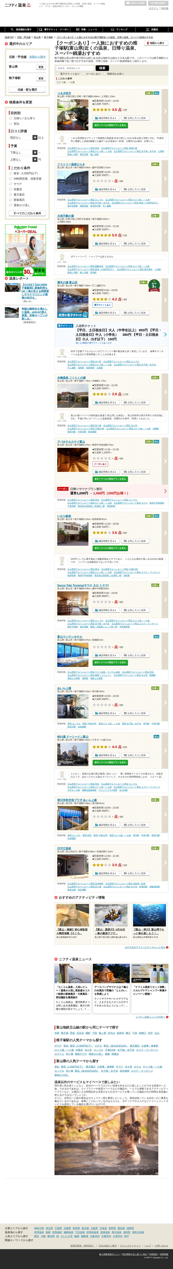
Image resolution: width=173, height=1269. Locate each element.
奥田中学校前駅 (156, 503)
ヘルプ (147, 1246)
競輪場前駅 (154, 886)
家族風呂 (19, 199)
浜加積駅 (82, 727)
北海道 (103, 1228)
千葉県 (58, 1228)
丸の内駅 (123, 790)
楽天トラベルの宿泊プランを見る (110, 125)
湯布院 (126, 1232)
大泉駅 (100, 368)
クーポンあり (93, 73)
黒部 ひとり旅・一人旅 (109, 723)
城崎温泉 (68, 1232)
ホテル (98, 1045)
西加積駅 (92, 432)
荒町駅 (85, 678)
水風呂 (79, 1050)
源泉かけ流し (96, 1054)
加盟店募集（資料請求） (82, 1246)
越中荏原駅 (72, 206)
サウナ (58, 1045)
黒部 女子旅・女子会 (131, 723)
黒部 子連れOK (89, 723)
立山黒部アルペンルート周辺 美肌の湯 (119, 148)
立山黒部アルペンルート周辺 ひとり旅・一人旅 (89, 151)
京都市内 (106, 1236)
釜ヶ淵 (102, 1033)
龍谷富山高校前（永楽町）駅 (91, 506)
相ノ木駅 (94, 154)
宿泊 (65, 1045)
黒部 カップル (73, 723)
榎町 (88, 1033)
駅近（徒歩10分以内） (116, 1045)
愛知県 (121, 1228)
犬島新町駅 (124, 627)
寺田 (56, 1033)
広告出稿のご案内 (108, 1246)
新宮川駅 (84, 154)
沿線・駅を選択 (27, 89)
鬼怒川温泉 (138, 1232)
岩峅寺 (120, 1033)
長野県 (112, 1228)
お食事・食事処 (149, 1045)
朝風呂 (115, 1054)
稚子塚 (64, 1033)
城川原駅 (84, 627)
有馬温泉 (57, 1232)
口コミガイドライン (130, 1246)
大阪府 (94, 1228)
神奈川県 (39, 1228)
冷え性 (88, 1050)
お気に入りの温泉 (136, 3)
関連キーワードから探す (19, 1240)
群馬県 (76, 1228)
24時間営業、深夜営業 (28, 178)
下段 (94, 1033)
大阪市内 (95, 1236)
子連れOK (110, 1050)
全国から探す (37, 56)
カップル (98, 1050)
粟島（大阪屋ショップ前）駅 (103, 627)
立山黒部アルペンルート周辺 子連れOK (85, 428)
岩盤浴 (18, 189)
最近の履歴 (158, 3)
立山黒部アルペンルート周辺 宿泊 (83, 148)
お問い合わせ (161, 1246)
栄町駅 (81, 368)
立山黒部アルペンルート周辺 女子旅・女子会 (135, 151)
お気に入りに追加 (137, 118)
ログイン (153, 8)
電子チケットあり (70, 73)
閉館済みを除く (115, 73)
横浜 (36, 1236)
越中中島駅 (72, 627)
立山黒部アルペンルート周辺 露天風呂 (135, 269)
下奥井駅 (71, 506)
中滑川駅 (82, 432)
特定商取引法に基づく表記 (134, 1254)
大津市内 (117, 1236)
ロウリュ (59, 1054)
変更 (41, 67)
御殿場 (84, 1236)
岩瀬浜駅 (143, 886)
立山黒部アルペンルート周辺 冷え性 (84, 361)
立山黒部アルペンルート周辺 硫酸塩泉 (85, 266)
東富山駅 (71, 890)
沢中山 (111, 1033)
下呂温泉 (80, 1232)
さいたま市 (67, 1236)
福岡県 (130, 1228)
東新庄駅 (84, 206)
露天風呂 (135, 1045)
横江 (128, 1033)
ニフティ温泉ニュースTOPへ (150, 1017)
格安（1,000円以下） (81, 1045)
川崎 (43, 1236)
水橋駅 (156, 428)
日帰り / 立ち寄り (24, 118)
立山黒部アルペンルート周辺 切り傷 (84, 425)
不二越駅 (107, 206)
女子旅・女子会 (125, 1050)
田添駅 (93, 272)
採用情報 (164, 1254)
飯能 (76, 1236)
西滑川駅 (71, 432)
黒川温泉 (116, 1232)
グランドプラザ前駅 (108, 790)
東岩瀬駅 (82, 890)
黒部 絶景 (87, 835)
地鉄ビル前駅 (96, 678)
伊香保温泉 (92, 1232)
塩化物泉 (124, 1070)
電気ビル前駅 (73, 678)
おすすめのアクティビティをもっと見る (145, 947)
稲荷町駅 (90, 368)
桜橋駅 (152, 675)
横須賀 (51, 1236)
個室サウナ (81, 1054)
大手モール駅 (73, 790)
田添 (72, 1033)
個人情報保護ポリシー (109, 1254)
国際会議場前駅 (89, 790)
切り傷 (69, 1054)
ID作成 (164, 8)
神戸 (126, 1236)
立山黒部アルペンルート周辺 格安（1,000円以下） (135, 203)
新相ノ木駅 (72, 154)
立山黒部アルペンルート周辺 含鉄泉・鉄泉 (125, 883)
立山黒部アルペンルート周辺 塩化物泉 (85, 883)
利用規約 (153, 1254)
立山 (156, 1033)
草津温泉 (39, 1232)
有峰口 (142, 1033)
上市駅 (161, 151)
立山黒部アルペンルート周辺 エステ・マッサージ (137, 572)
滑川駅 (146, 723)
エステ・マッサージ (147, 1050)
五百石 (80, 1033)
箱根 (48, 1232)
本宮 (150, 1033)
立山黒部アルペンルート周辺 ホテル (130, 503)
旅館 (107, 1054)
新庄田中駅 (95, 206)
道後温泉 (105, 1232)
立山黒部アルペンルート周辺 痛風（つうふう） (89, 675)
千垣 (134, 1033)
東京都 (85, 1228)
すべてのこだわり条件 (27, 213)
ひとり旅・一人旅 (64, 1050)
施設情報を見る (107, 118)
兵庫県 (67, 1228)
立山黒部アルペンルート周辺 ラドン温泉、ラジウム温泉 (93, 672)
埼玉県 (49, 1228)
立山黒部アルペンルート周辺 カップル (85, 200)
